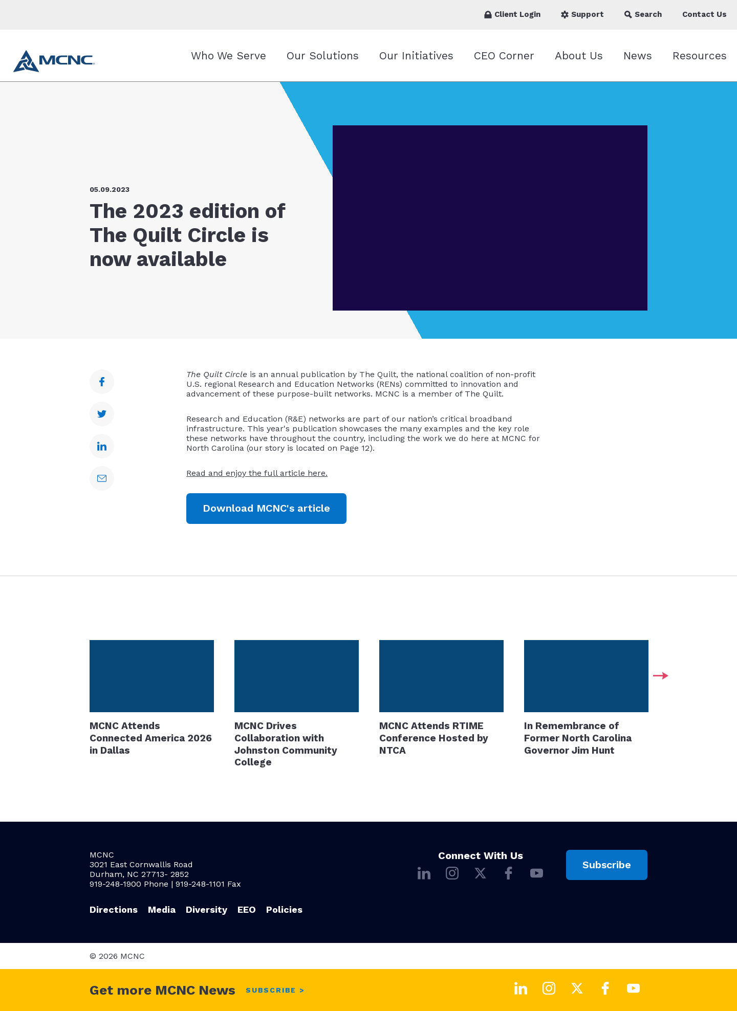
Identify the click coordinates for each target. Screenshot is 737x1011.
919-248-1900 (115, 884)
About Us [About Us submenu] (579, 55)
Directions (114, 909)
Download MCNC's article (266, 508)
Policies (284, 909)
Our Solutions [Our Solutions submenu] (323, 55)
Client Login (512, 14)
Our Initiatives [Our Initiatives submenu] (416, 55)
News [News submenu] (637, 55)
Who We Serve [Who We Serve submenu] (228, 55)
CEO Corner (504, 55)
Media (162, 909)
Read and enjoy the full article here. (257, 473)
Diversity (206, 909)
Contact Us (704, 14)
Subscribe (606, 865)
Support (582, 14)
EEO (246, 909)
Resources (700, 55)
